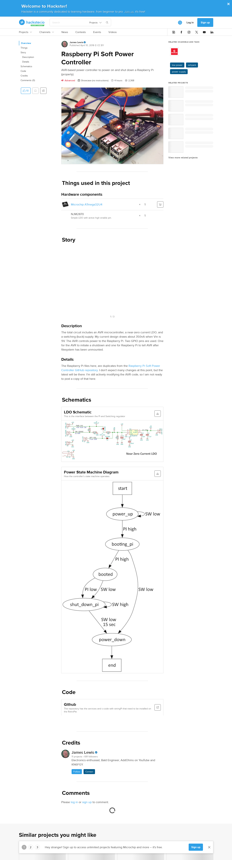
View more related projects (183, 157)
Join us (129, 11)
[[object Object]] (180, 23)
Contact (89, 771)
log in (74, 802)
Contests (80, 32)
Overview (26, 43)
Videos (112, 32)
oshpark (192, 65)
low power (177, 65)
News (64, 32)
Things (24, 47)
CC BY (100, 45)
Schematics (26, 66)
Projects (25, 32)
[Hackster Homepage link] (32, 22)
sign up (87, 802)
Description (28, 57)
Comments (28, 80)
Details (25, 61)
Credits (24, 75)
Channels (46, 32)
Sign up (205, 22)
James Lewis (76, 42)
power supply (179, 71)
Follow (76, 771)
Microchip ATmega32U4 (86, 204)
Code (23, 71)
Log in (190, 22)
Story (23, 52)
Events (97, 32)
